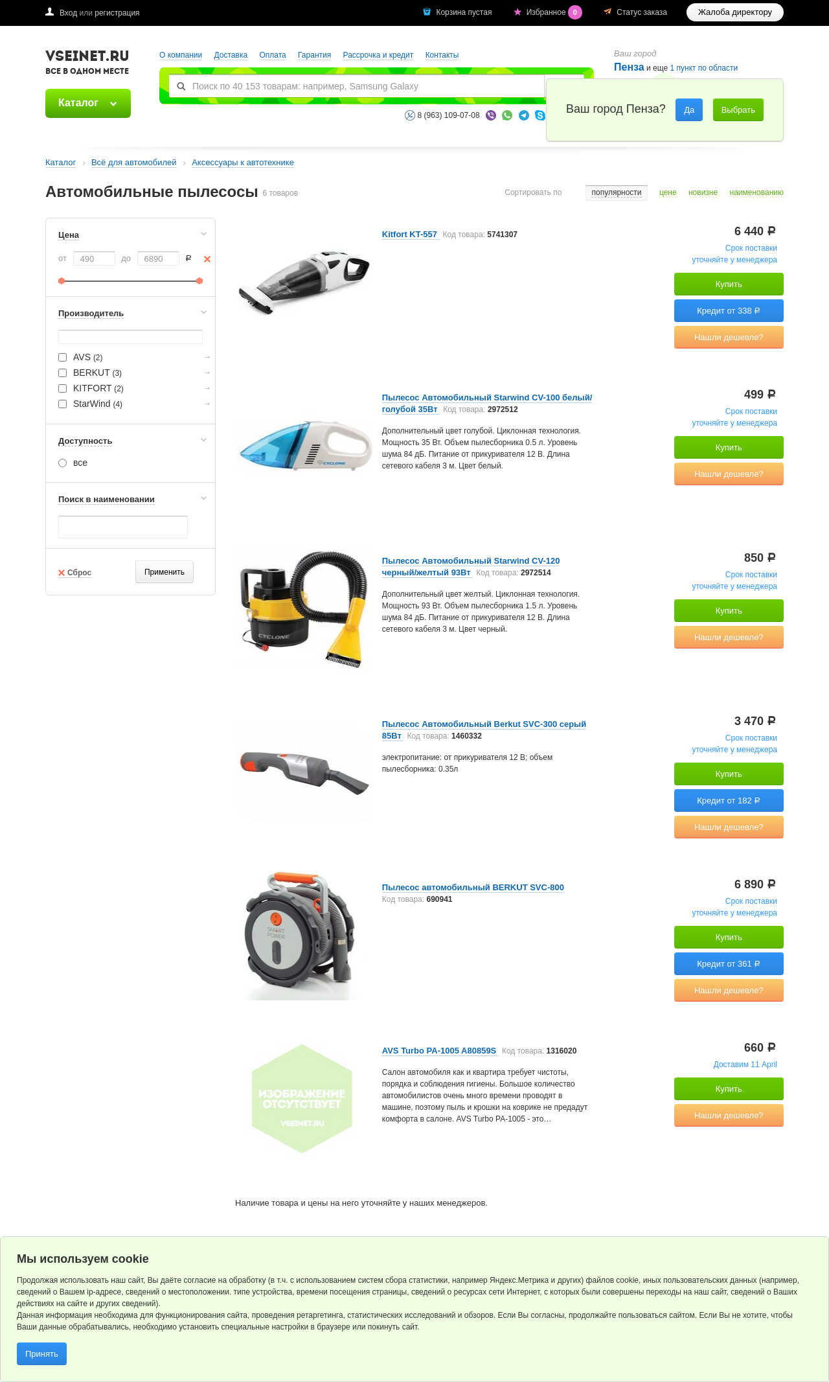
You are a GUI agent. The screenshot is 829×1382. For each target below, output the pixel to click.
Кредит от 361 (728, 964)
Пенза (629, 67)
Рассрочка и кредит (378, 55)
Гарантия (314, 55)
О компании (180, 55)
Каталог (78, 102)
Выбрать (738, 110)
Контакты (442, 55)
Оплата (272, 55)
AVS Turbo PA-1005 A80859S (440, 1050)
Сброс (79, 572)
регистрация (117, 12)
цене (668, 193)
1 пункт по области (704, 68)
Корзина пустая (465, 12)
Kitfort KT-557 (411, 234)
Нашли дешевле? (729, 337)
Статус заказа (642, 12)
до (126, 258)
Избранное (556, 12)
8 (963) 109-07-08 (449, 115)
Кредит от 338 (728, 311)
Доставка (231, 55)
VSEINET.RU (87, 64)
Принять (41, 1354)
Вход (68, 12)
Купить (729, 284)
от (62, 258)
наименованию (757, 193)
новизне (703, 193)
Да (689, 110)
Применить (164, 572)
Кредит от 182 (728, 800)
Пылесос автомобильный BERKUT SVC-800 (473, 887)
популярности (616, 193)
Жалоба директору (735, 12)
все (72, 462)
